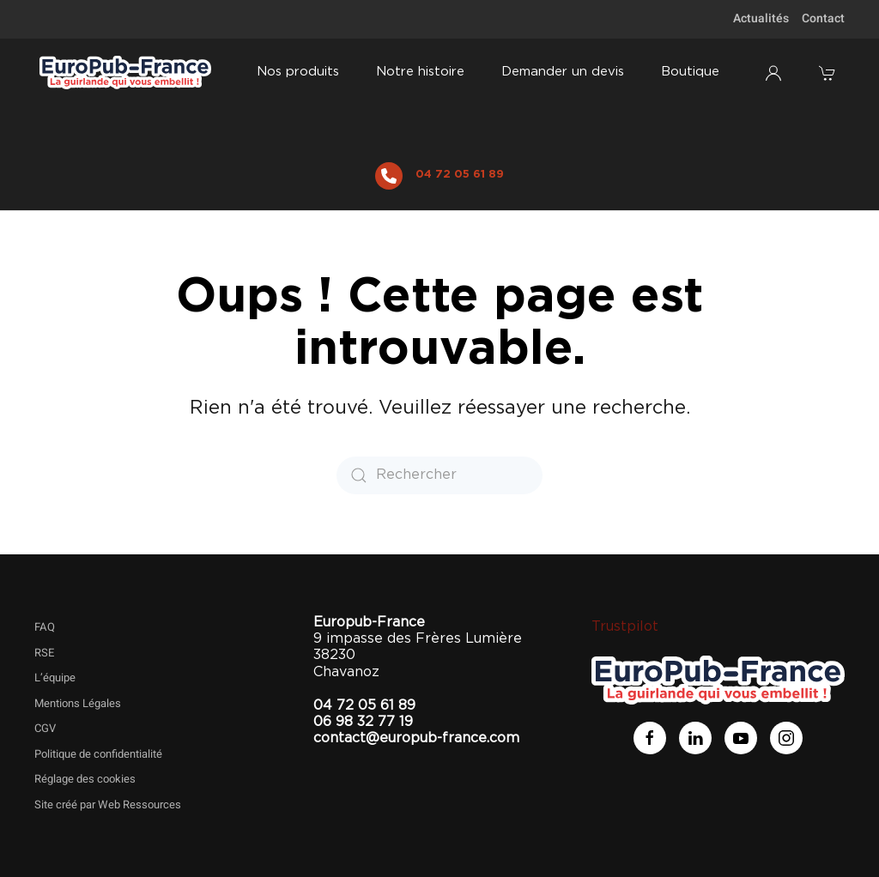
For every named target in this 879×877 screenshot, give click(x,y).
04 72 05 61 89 (459, 174)
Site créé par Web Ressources (107, 804)
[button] (829, 73)
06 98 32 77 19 (363, 722)
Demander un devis (562, 71)
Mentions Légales (77, 703)
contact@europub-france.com (416, 738)
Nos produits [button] (298, 71)
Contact (823, 18)
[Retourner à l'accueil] (125, 73)
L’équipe (55, 677)
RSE (44, 652)
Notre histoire (420, 71)
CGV (45, 728)
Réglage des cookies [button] (85, 779)
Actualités (761, 18)
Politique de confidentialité (98, 754)
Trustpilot (624, 626)
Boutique (690, 71)
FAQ (44, 627)
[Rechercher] (439, 475)
